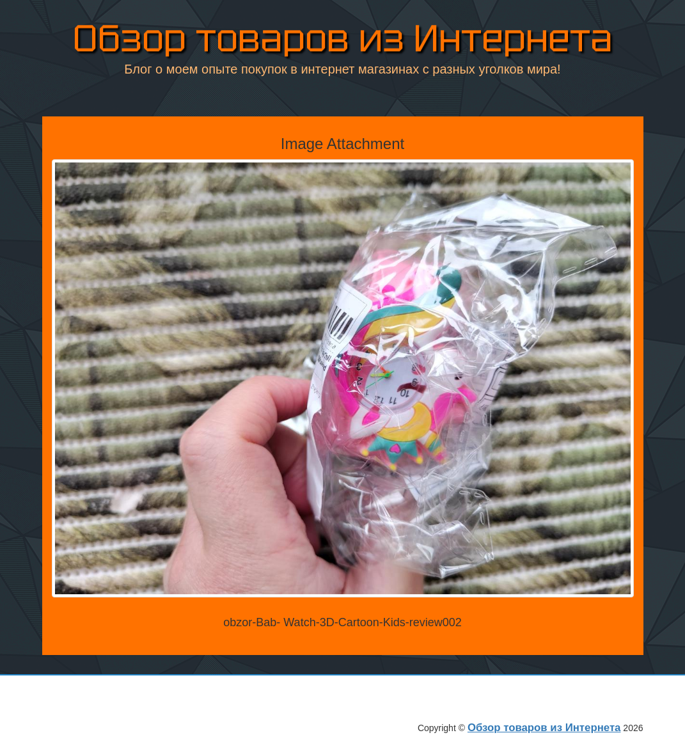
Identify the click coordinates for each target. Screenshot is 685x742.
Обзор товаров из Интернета (343, 38)
